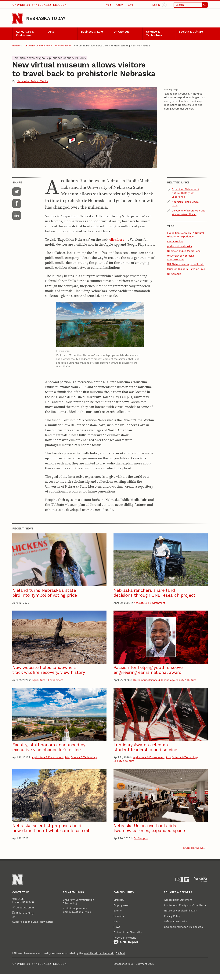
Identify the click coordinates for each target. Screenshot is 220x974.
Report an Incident (126, 940)
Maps (117, 921)
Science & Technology (154, 33)
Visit (108, 4)
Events (118, 910)
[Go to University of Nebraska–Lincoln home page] (17, 18)
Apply (119, 4)
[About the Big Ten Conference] (182, 879)
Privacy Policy (172, 916)
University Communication (38, 46)
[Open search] (191, 5)
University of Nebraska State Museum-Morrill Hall (188, 212)
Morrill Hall (197, 264)
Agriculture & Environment (25, 33)
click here (116, 239)
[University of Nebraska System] (200, 879)
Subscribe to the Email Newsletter (32, 921)
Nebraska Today (45, 18)
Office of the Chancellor (128, 932)
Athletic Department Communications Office (77, 910)
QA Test (120, 953)
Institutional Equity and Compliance (185, 905)
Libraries (119, 916)
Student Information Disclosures (183, 926)
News (117, 926)
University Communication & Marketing (78, 901)
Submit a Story (25, 913)
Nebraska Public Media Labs (185, 203)
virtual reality (175, 241)
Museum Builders (177, 269)
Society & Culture (191, 31)
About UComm (25, 907)
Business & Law (92, 31)
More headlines (194, 847)
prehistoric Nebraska (179, 246)
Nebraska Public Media (32, 81)
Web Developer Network (99, 953)
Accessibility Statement (178, 899)
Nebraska (17, 46)
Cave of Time (197, 269)
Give (130, 4)
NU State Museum (178, 264)
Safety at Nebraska (175, 921)
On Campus (121, 31)
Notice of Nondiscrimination (180, 910)
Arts (51, 31)
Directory (119, 899)
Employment (121, 905)
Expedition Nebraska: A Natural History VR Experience (185, 193)
